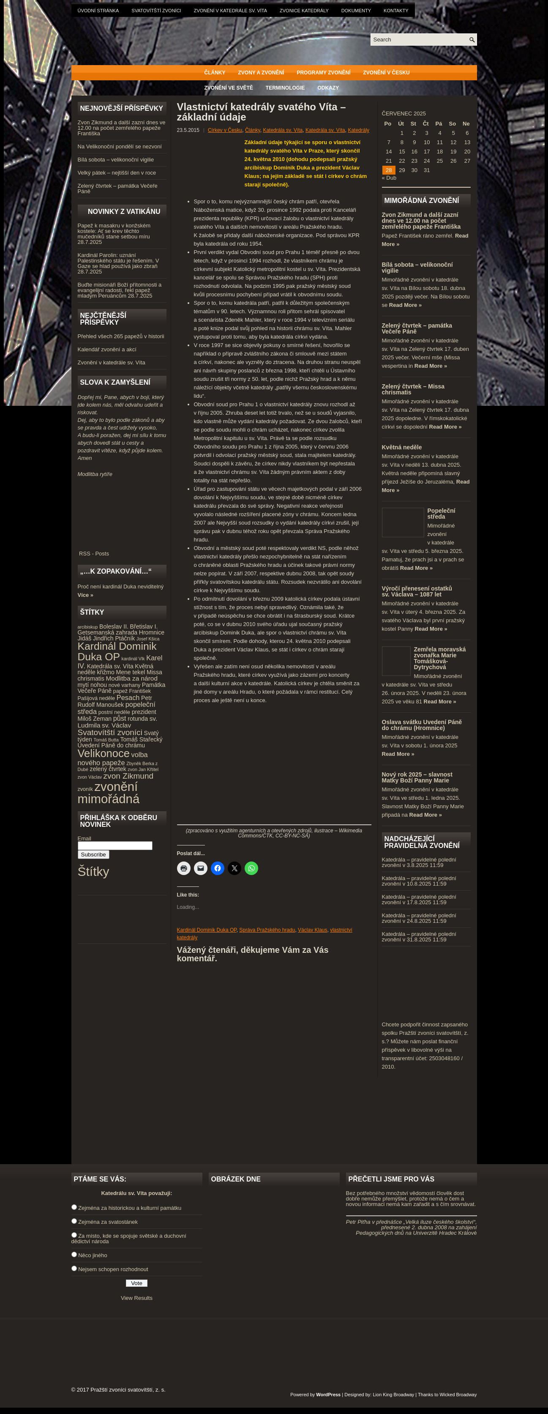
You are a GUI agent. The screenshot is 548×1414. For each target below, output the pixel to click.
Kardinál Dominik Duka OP (207, 930)
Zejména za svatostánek (108, 1222)
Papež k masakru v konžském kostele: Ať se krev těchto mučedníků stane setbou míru (114, 231)
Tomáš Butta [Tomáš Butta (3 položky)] (106, 739)
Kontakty (396, 10)
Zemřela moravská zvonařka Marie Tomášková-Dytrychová (440, 658)
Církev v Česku (225, 130)
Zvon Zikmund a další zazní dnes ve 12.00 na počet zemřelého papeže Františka (122, 128)
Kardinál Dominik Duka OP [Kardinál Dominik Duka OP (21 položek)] (117, 651)
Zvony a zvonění (261, 73)
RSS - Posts (122, 551)
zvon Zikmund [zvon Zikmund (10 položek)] (128, 775)
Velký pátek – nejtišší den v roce (117, 173)
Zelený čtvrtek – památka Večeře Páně (118, 188)
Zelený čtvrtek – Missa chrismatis (413, 389)
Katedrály (358, 130)
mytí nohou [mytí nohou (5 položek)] (92, 684)
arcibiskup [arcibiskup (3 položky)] (88, 626)
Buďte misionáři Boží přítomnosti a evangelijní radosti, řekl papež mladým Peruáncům (120, 290)
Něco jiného (92, 1255)
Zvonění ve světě (228, 88)
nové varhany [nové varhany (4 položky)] (124, 685)
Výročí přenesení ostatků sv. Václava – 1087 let (417, 591)
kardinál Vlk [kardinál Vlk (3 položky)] (133, 658)
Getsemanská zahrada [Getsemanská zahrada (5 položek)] (108, 632)
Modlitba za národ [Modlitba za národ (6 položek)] (131, 678)
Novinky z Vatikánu (124, 211)
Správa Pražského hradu (267, 930)
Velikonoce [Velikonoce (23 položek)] (104, 753)
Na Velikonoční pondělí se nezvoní (120, 146)
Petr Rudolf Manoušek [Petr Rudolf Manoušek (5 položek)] (115, 701)
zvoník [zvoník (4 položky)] (85, 789)
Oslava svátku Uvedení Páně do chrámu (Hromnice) (422, 725)
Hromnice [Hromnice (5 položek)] (151, 632)
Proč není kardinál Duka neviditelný (121, 586)
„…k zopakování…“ (116, 571)
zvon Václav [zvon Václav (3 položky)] (90, 776)
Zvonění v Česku (386, 73)
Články (215, 73)
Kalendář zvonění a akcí (107, 349)
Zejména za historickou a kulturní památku (129, 1208)
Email (85, 838)
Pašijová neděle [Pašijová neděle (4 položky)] (96, 698)
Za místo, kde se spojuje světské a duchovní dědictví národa (128, 1238)
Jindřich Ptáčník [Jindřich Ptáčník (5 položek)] (114, 638)
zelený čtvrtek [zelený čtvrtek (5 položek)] (108, 769)
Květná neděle (402, 447)
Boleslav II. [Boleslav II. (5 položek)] (113, 626)
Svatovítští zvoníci (156, 10)
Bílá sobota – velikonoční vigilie (116, 159)
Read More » (405, 305)
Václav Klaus (312, 930)
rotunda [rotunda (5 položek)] (138, 718)
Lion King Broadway (393, 1394)
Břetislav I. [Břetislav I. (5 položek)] (144, 626)
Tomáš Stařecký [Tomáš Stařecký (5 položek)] (141, 739)
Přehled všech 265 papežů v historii (121, 336)
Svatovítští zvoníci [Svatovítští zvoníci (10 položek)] (110, 732)
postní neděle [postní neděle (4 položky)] (114, 712)
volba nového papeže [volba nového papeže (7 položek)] (113, 758)
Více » (86, 595)
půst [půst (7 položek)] (119, 718)
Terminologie (285, 88)
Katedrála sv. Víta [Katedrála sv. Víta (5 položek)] (110, 666)
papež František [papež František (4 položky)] (132, 691)
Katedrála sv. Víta (283, 130)
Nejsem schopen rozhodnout (113, 1269)
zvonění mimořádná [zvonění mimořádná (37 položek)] (109, 792)
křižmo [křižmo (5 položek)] (105, 672)
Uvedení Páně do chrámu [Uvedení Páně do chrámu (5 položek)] (111, 745)
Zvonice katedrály (304, 10)
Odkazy (328, 88)
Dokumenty (356, 10)
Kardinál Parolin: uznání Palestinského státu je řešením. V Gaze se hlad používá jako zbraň (118, 260)
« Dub (389, 178)
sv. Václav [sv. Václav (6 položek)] (116, 725)
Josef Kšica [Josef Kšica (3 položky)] (148, 638)
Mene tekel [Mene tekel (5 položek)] (130, 672)
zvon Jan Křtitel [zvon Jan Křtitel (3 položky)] (143, 769)
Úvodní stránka (98, 10)
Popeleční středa (441, 513)
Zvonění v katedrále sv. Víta (230, 10)
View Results (137, 1298)
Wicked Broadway (458, 1394)
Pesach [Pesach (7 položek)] (128, 697)
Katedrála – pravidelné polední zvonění (419, 862)
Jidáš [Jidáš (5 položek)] (85, 638)
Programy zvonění (323, 73)
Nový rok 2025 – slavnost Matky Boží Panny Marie (417, 777)
